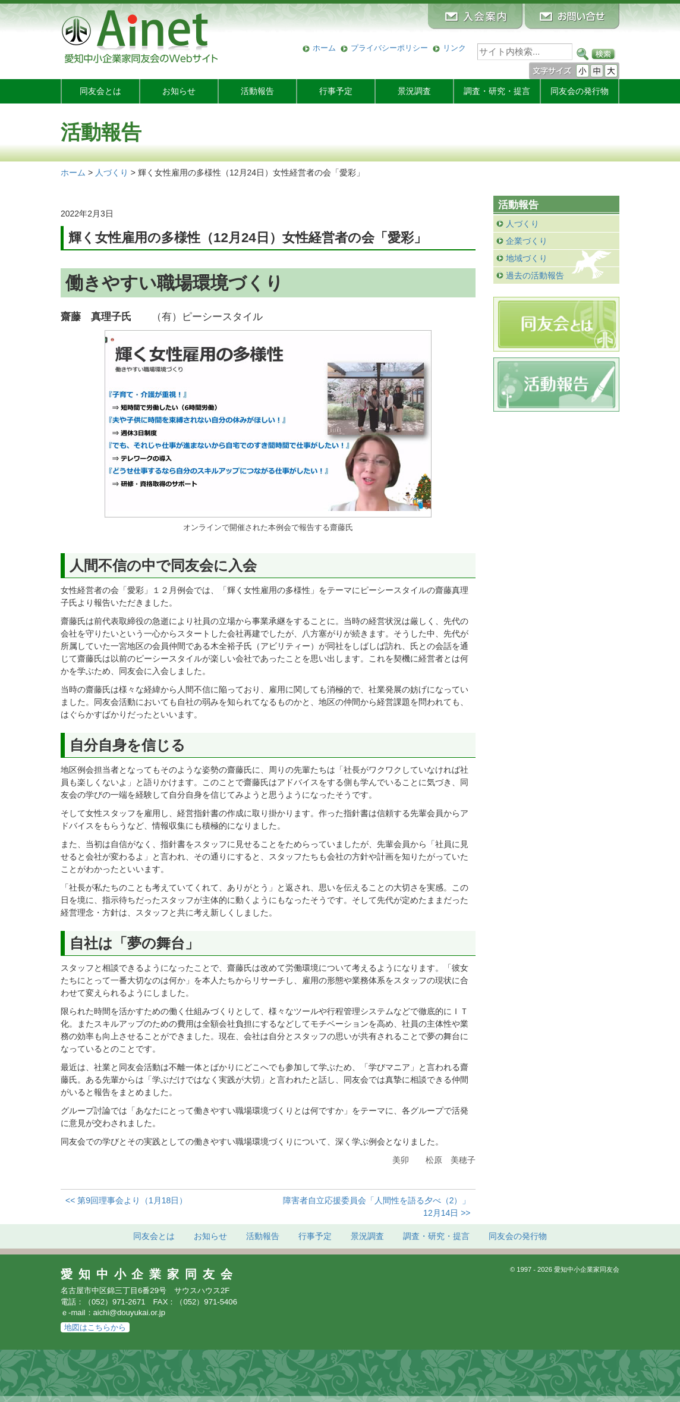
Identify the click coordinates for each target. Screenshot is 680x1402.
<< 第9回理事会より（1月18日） (126, 1200)
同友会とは (100, 91)
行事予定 (335, 91)
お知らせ (179, 91)
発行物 (579, 91)
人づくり (522, 223)
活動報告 (257, 91)
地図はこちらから (95, 1327)
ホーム (324, 47)
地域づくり (526, 258)
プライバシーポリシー (389, 47)
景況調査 (414, 91)
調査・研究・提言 (497, 91)
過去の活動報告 (535, 275)
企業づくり (526, 241)
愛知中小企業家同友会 (149, 1274)
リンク (454, 47)
